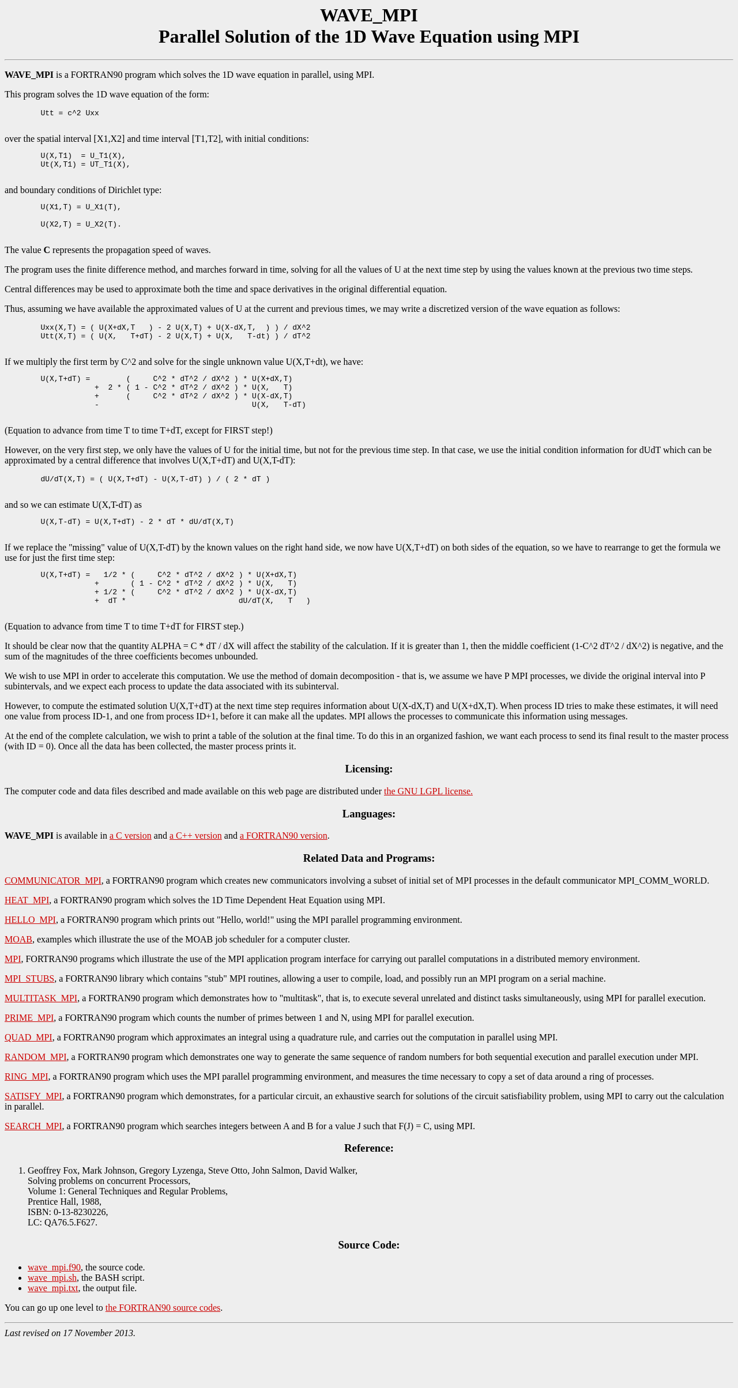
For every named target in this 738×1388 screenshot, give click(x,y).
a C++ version (196, 880)
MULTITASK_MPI (41, 1043)
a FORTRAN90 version (283, 880)
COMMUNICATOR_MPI (53, 925)
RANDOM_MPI (36, 1102)
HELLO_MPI (30, 965)
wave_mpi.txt (53, 1333)
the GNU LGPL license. (428, 836)
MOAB (18, 984)
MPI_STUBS (29, 1023)
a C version (131, 880)
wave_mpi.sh (52, 1322)
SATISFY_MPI (33, 1141)
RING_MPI (26, 1121)
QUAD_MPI (28, 1082)
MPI (13, 1004)
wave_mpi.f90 (54, 1312)
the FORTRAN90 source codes (163, 1352)
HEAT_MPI (27, 945)
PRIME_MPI (29, 1063)
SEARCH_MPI (33, 1171)
